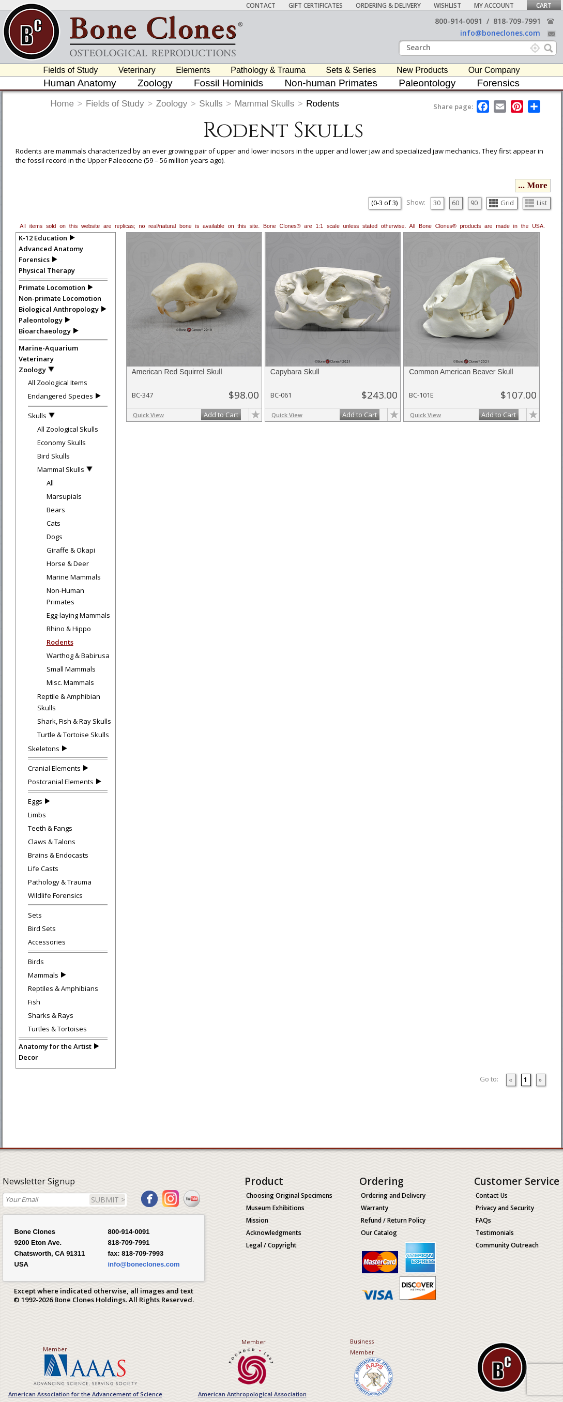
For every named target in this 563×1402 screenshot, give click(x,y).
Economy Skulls (61, 442)
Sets (35, 915)
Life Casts (43, 868)
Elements (193, 70)
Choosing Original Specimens (289, 1195)
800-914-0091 (458, 21)
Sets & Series (351, 70)
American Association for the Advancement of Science (85, 1394)
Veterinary (137, 70)
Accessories (47, 942)
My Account (494, 5)
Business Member (362, 1346)
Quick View (148, 415)
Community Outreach (507, 1245)
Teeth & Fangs (50, 828)
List (536, 202)
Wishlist (447, 5)
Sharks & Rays (50, 1015)
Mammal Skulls (264, 104)
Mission (257, 1220)
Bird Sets (42, 928)
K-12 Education (43, 237)
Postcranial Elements (61, 781)
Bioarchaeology (45, 331)
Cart (544, 5)
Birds (36, 961)
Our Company (494, 70)
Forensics (498, 83)
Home (62, 104)
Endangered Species (60, 396)
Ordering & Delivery (388, 5)
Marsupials (64, 496)
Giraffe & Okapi (71, 550)
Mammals (43, 975)
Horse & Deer (68, 563)
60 (455, 202)
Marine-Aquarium (48, 348)
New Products (422, 70)
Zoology (155, 83)
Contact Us (492, 1195)
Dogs (55, 536)
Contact (261, 5)
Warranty (374, 1207)
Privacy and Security (505, 1207)
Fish (34, 1002)
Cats (53, 523)
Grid (501, 202)
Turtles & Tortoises (57, 1028)
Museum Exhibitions (275, 1207)
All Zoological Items (57, 382)
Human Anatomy (79, 83)
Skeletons (43, 748)
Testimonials (495, 1232)
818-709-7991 (517, 21)
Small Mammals (71, 669)
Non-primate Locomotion (60, 298)
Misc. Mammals (70, 682)
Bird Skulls (53, 456)
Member (55, 1349)
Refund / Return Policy (393, 1220)
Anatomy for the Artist (55, 1046)
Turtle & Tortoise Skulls (73, 734)
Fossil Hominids (228, 83)
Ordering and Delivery (393, 1195)
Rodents (322, 104)
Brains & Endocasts (58, 855)
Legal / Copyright (271, 1245)
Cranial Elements (54, 768)
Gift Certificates (315, 5)
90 (474, 202)
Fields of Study (70, 70)
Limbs (37, 814)
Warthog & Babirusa (78, 655)
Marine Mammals (74, 577)
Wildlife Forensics (55, 895)
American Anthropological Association (252, 1394)
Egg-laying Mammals (78, 615)
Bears (56, 509)
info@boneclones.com (500, 33)
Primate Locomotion (52, 287)
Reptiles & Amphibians (63, 988)
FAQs (483, 1220)
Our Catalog (379, 1232)
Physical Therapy (47, 270)
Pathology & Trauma (268, 70)
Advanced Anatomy (51, 248)
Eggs (35, 801)
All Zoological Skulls (67, 429)
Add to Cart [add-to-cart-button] (221, 414)
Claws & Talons (51, 841)
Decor (28, 1057)
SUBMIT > (108, 1200)
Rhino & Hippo (69, 628)
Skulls (210, 104)
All (50, 482)
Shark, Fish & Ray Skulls (74, 721)
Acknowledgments (273, 1232)
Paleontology (427, 83)
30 (436, 202)
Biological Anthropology (59, 309)
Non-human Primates (330, 83)
